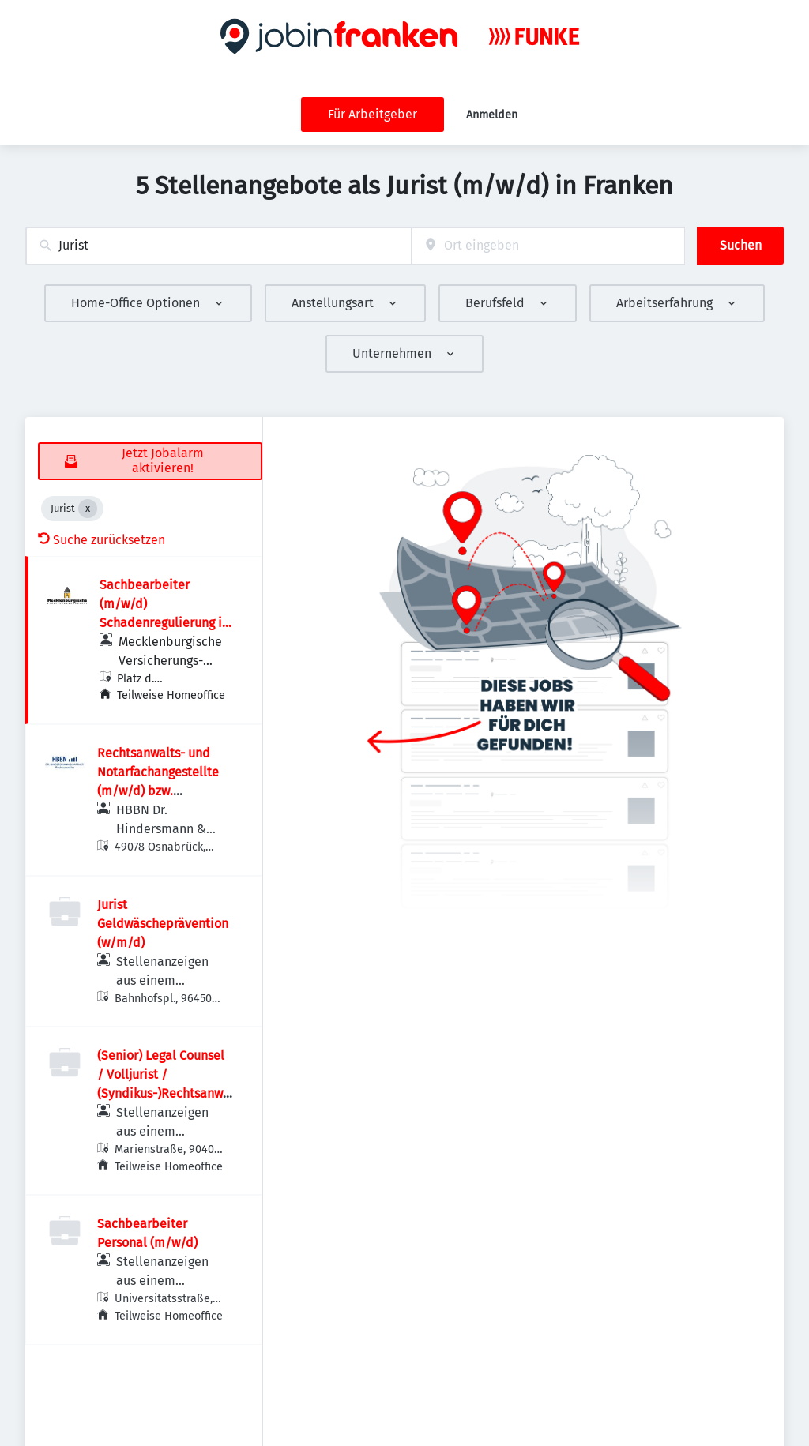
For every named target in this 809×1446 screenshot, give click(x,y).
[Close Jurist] (87, 508)
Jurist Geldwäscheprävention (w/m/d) (162, 923)
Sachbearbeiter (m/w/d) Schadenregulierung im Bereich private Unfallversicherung (166, 622)
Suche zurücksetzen (101, 539)
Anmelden (491, 115)
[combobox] (218, 246)
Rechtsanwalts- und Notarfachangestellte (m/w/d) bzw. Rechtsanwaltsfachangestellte (164, 791)
